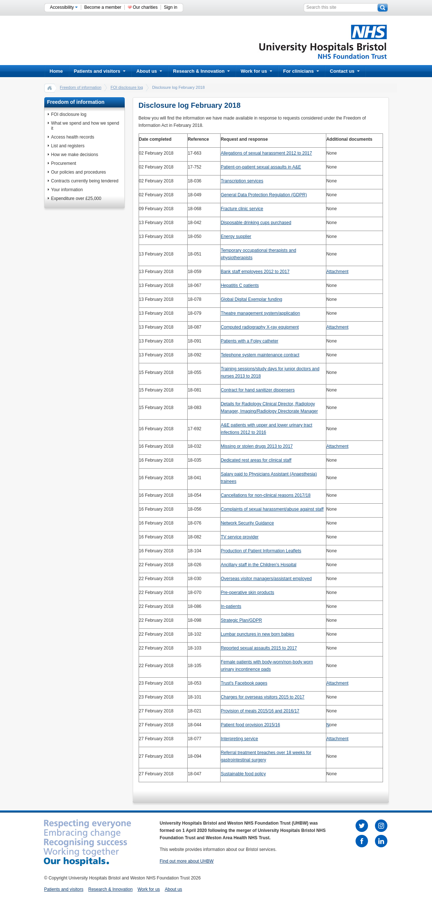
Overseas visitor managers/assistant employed (266, 578)
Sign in (170, 7)
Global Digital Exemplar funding (251, 299)
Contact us (345, 71)
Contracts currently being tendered (85, 180)
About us (149, 71)
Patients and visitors (99, 71)
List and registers (67, 145)
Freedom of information (81, 87)
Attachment (337, 271)
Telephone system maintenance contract (260, 354)
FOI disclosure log (126, 87)
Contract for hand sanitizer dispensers (257, 390)
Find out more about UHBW (187, 861)
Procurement (63, 163)
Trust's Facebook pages (244, 683)
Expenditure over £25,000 (76, 198)
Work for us (256, 71)
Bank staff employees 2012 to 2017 (255, 271)
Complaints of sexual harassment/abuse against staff (272, 509)
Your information (67, 189)
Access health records (72, 137)
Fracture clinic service (242, 208)
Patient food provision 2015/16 (250, 724)
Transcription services (242, 180)
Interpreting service (239, 738)
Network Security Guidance (247, 523)
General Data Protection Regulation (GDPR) (264, 194)
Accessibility (64, 7)
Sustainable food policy (243, 773)
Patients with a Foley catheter (249, 341)
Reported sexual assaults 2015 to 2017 (259, 648)
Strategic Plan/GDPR (241, 620)
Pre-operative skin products (247, 592)
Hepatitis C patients (240, 285)
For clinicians (301, 71)
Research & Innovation (201, 71)
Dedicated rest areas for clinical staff (256, 460)
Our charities (145, 7)
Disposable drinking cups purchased (256, 222)
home (50, 88)
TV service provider (239, 537)
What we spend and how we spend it (85, 126)
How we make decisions (74, 154)
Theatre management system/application (260, 313)
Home (56, 71)
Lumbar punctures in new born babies (257, 634)
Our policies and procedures (78, 172)
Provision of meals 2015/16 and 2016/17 (260, 711)
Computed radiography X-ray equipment (259, 327)
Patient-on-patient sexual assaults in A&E (261, 167)
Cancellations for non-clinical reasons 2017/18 (265, 495)
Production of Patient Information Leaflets (261, 550)
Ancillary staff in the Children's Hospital (258, 564)
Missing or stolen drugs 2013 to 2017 (257, 446)
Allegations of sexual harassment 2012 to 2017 (266, 153)
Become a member (102, 7)
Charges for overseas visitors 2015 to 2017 (262, 697)
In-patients (231, 606)
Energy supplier (236, 236)
